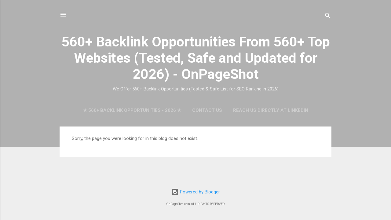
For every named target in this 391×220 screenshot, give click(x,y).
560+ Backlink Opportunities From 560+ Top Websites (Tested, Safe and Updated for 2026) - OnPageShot (195, 58)
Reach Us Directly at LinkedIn (270, 110)
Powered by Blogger (195, 192)
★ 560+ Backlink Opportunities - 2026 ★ (132, 110)
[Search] (327, 16)
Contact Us (207, 110)
